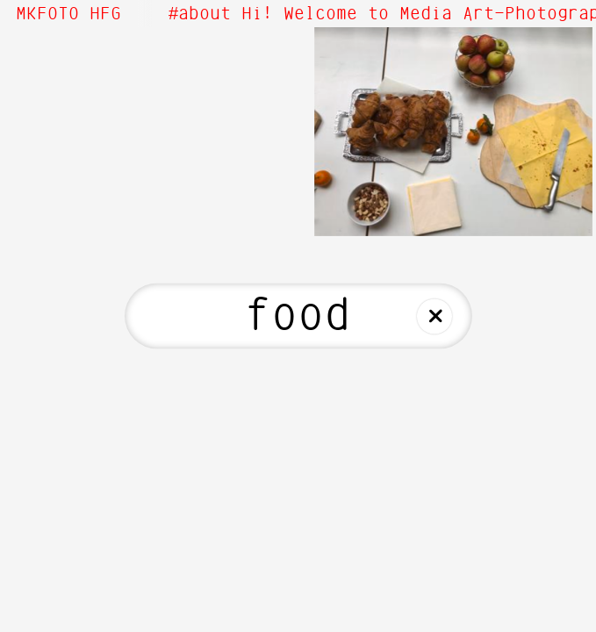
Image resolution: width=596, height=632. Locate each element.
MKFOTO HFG (68, 14)
